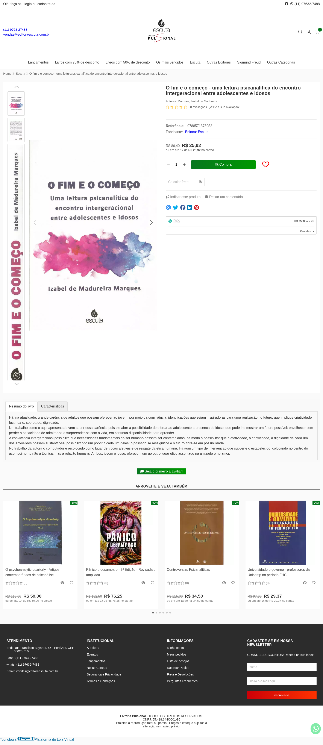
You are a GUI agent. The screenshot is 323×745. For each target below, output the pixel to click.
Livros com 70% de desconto (77, 62)
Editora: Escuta (197, 132)
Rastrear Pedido (178, 667)
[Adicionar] (184, 164)
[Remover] (168, 164)
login (28, 4)
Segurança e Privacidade (104, 674)
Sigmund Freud (249, 62)
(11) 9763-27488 (15, 29)
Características (52, 406)
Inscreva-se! (281, 695)
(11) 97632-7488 (305, 4)
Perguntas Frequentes (182, 681)
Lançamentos (38, 62)
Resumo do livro (21, 406)
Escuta (195, 62)
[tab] (241, 222)
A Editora (93, 648)
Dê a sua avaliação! (224, 107)
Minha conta (175, 648)
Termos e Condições (101, 681)
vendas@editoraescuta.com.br (26, 34)
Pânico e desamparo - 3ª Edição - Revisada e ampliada (120, 572)
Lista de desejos (178, 661)
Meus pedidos (176, 654)
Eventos (92, 654)
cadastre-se (46, 4)
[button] (35, 222)
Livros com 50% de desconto (128, 62)
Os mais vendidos (169, 62)
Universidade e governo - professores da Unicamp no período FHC (279, 572)
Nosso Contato (97, 667)
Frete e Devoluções (180, 674)
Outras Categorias (281, 62)
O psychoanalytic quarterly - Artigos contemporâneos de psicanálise (32, 572)
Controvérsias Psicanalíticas (188, 569)
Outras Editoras (219, 62)
